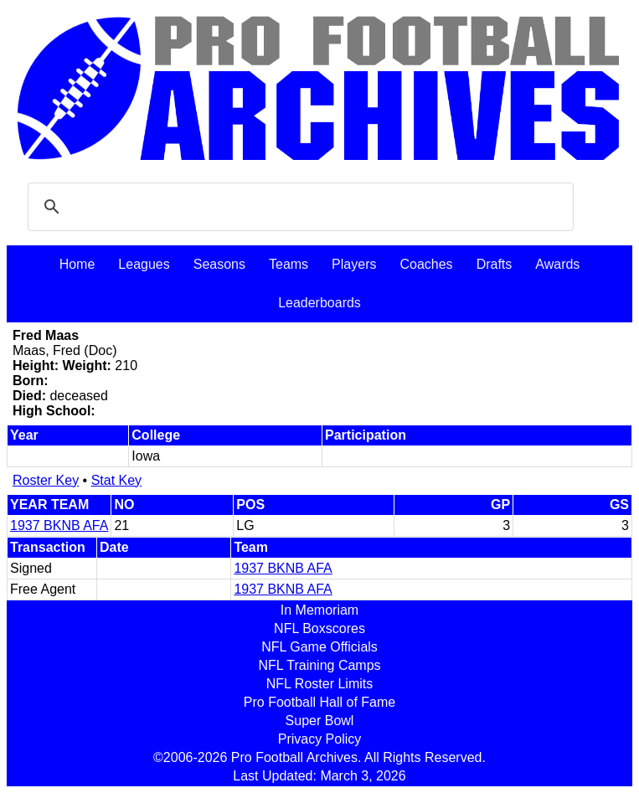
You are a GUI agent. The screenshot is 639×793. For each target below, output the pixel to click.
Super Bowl (320, 720)
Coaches (425, 264)
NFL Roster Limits (319, 684)
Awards (557, 264)
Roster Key (46, 480)
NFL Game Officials (319, 647)
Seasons (219, 264)
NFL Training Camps (319, 665)
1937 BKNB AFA (59, 525)
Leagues (143, 264)
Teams (288, 264)
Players (354, 264)
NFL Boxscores (319, 628)
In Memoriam (319, 610)
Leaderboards (319, 303)
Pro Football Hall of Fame (319, 702)
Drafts (495, 264)
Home (77, 264)
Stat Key (116, 480)
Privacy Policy (320, 739)
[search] (298, 207)
